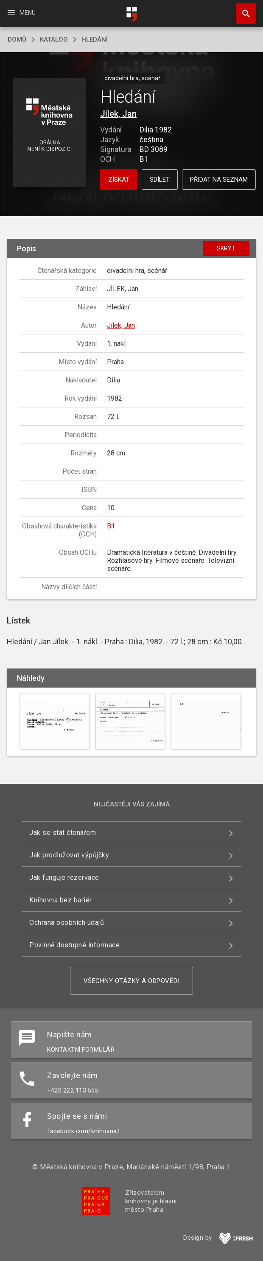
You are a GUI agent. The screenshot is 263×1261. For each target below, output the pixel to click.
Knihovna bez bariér (60, 900)
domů (17, 39)
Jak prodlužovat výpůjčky (69, 855)
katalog (54, 39)
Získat (118, 179)
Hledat (242, 9)
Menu (21, 13)
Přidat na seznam (219, 179)
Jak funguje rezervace (64, 877)
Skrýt (226, 248)
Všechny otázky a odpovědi (132, 981)
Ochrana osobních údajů (66, 922)
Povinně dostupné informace (74, 945)
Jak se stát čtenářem (62, 832)
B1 (111, 526)
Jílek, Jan (118, 114)
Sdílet (160, 179)
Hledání (94, 39)
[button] (49, 133)
